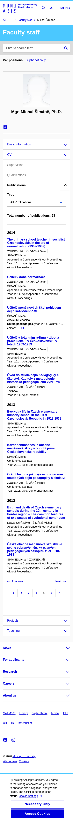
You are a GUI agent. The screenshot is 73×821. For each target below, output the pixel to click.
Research (10, 671)
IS (12, 723)
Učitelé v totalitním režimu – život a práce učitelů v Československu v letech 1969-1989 (33, 341)
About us (9, 695)
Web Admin (10, 761)
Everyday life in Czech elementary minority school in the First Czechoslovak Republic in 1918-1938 (34, 415)
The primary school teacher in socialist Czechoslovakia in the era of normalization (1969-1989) (36, 243)
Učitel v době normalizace (26, 277)
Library (23, 713)
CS (51, 8)
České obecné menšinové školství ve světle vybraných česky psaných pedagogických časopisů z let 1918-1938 (34, 549)
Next (60, 581)
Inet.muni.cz (25, 723)
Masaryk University (23, 756)
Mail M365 (9, 713)
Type (10, 194)
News (7, 648)
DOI (22, 328)
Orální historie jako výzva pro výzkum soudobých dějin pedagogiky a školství (36, 476)
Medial (55, 713)
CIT (5, 723)
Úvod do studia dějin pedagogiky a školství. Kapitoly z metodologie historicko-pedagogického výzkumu (33, 378)
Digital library (39, 713)
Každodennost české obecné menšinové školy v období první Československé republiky (31, 448)
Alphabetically (36, 60)
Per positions (13, 60)
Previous (15, 581)
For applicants (13, 659)
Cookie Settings (30, 800)
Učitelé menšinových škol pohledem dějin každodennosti (34, 309)
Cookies (24, 761)
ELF (65, 713)
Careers (9, 683)
